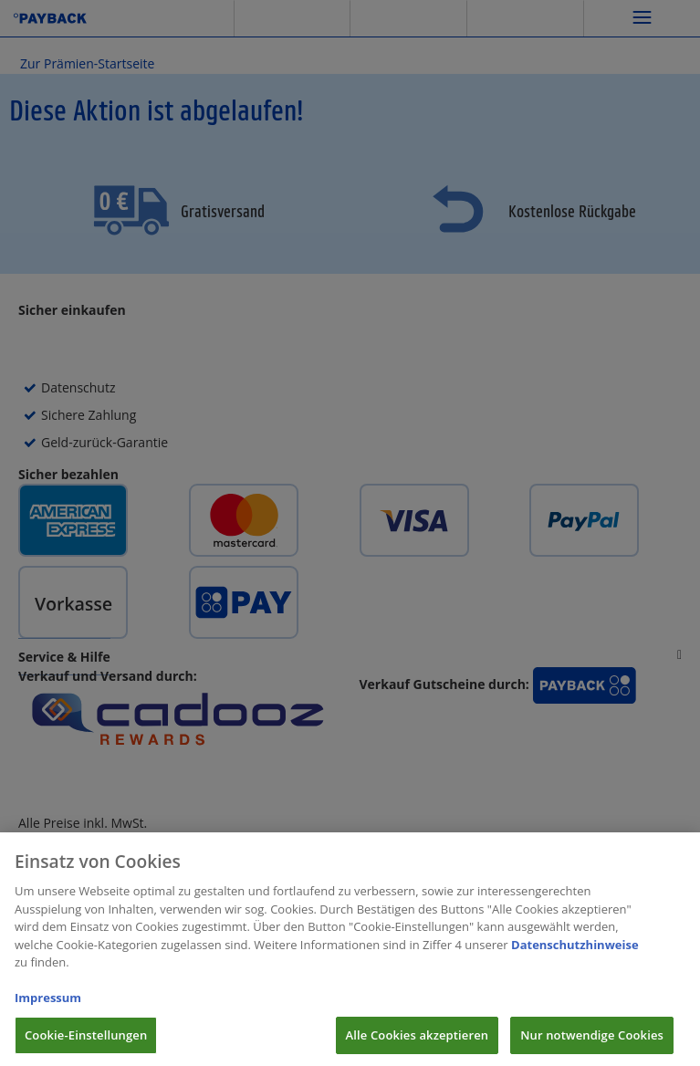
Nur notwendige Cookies (591, 1042)
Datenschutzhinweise (575, 952)
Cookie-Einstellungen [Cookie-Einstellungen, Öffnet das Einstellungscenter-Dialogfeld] (86, 1042)
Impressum (48, 1005)
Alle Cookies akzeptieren (417, 1042)
